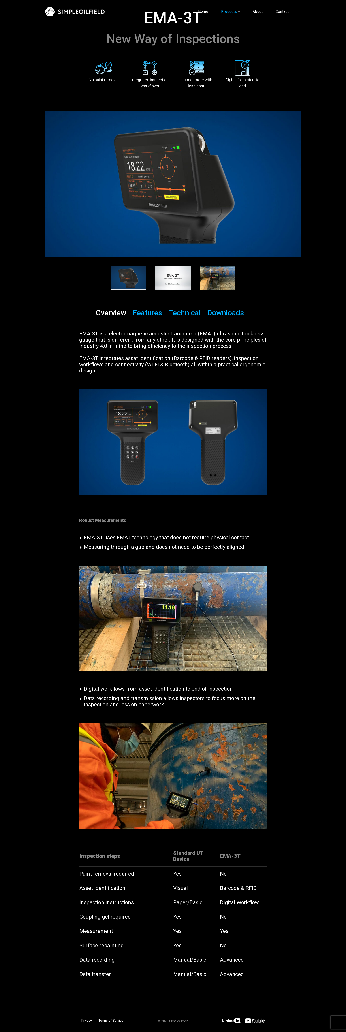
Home (203, 11)
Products (229, 11)
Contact (282, 11)
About (258, 11)
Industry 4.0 (93, 345)
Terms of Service (110, 1020)
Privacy (86, 1020)
